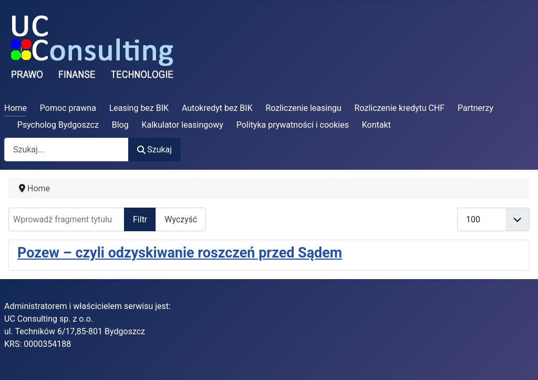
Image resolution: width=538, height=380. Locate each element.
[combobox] (66, 149)
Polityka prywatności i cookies (292, 125)
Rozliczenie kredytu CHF (400, 108)
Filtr (140, 219)
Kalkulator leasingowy (182, 125)
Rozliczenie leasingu (304, 108)
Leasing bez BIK (139, 108)
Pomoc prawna (68, 108)
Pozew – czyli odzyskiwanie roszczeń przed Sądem (179, 252)
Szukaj (154, 150)
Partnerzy (475, 108)
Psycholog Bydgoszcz (58, 125)
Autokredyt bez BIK (217, 108)
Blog (120, 125)
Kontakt (376, 125)
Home (15, 108)
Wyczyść (180, 219)
